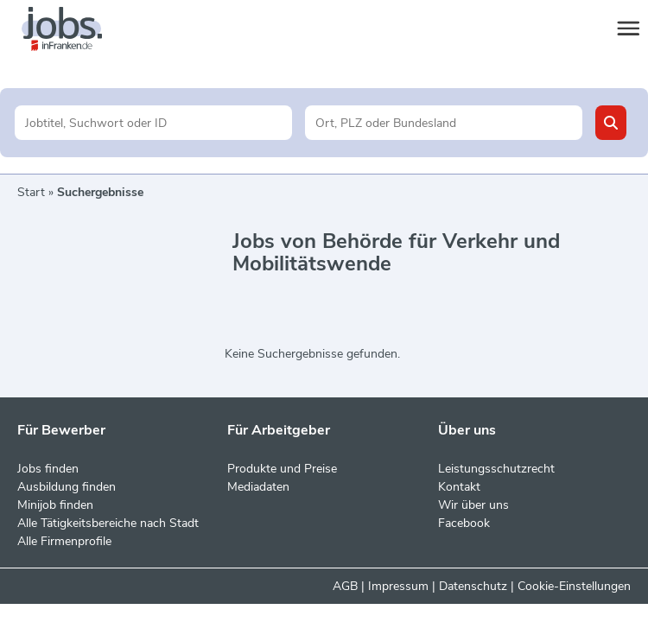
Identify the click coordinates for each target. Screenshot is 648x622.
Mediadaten (258, 487)
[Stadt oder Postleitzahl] (443, 122)
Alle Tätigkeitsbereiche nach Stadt (108, 523)
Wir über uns (473, 505)
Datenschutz (473, 586)
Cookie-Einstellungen (574, 586)
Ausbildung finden (66, 487)
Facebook (464, 523)
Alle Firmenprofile (64, 541)
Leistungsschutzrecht (496, 468)
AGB (345, 586)
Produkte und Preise (282, 468)
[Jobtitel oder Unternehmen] (153, 122)
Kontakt (459, 487)
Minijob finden (55, 505)
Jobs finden (48, 468)
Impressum (398, 586)
